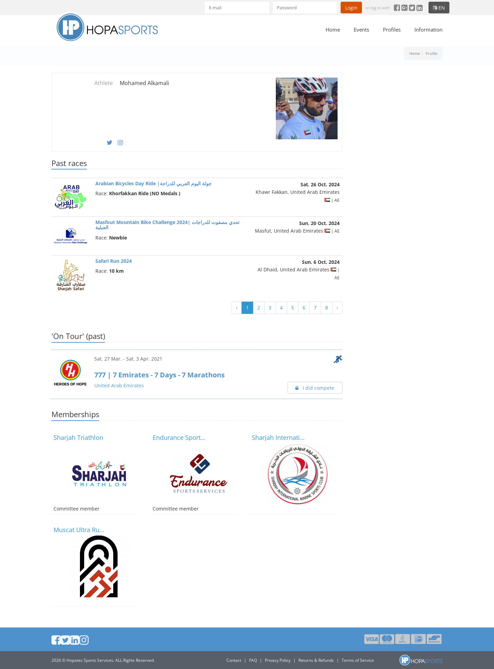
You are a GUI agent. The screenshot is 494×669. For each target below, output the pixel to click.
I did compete (314, 388)
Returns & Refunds (316, 660)
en (439, 7)
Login (351, 7)
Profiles (392, 29)
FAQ (253, 660)
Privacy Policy (278, 660)
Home (333, 29)
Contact (233, 660)
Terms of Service (358, 660)
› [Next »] (337, 307)
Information (428, 29)
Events (361, 29)
